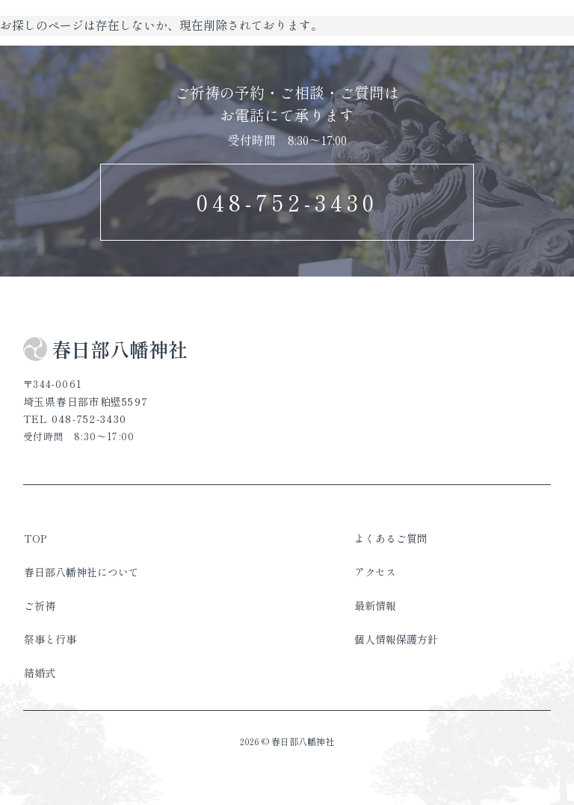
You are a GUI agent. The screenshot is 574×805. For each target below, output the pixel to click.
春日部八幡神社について (81, 571)
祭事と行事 (50, 639)
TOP (35, 538)
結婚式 (39, 672)
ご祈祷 (39, 605)
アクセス (375, 571)
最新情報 (375, 605)
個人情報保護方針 (396, 639)
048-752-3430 (287, 201)
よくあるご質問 (391, 538)
